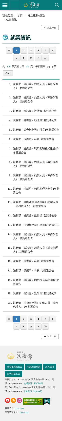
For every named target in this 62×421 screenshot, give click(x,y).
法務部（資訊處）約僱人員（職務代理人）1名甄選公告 (30, 85)
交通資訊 (28, 383)
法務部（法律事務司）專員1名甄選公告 (30, 225)
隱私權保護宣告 (14, 366)
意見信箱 (49, 366)
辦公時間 (38, 383)
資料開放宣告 (13, 373)
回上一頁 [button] (51, 27)
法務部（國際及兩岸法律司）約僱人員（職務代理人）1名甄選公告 (30, 203)
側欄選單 (4, 5)
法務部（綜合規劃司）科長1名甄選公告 (30, 130)
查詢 (57, 5)
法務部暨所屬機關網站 (15, 5)
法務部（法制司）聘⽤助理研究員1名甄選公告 (30, 190)
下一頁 (38, 58)
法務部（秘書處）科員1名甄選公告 (28, 261)
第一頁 (9, 50)
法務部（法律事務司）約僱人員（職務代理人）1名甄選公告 (30, 304)
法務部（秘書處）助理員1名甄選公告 (29, 120)
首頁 (19, 15)
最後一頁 (45, 58)
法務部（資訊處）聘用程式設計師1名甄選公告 (30, 281)
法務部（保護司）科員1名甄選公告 (28, 139)
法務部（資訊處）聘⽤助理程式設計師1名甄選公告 (30, 150)
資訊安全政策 (33, 366)
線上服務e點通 (36, 15)
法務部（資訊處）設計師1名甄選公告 (29, 111)
